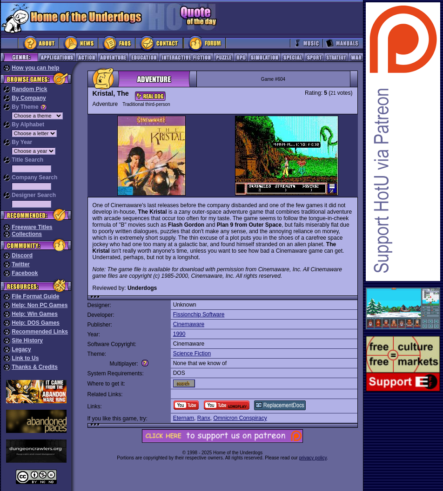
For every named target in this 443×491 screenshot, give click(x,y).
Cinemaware (188, 324)
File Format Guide (35, 296)
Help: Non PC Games (39, 305)
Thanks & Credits (35, 367)
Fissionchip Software (199, 314)
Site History (27, 340)
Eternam (183, 418)
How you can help (35, 68)
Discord (22, 255)
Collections (27, 234)
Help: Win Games (35, 314)
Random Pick (29, 89)
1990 (179, 334)
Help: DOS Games (36, 323)
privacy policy (313, 457)
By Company (29, 98)
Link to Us (25, 358)
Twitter (20, 264)
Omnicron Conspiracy (240, 418)
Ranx (203, 418)
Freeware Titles (32, 227)
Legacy (21, 349)
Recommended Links (40, 331)
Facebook (25, 273)
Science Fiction (192, 353)
